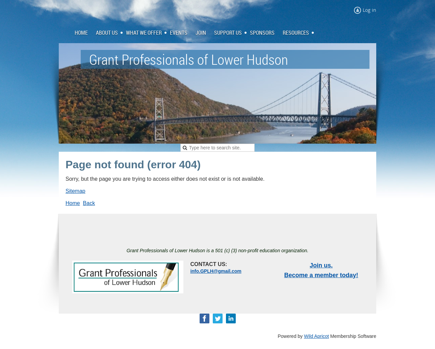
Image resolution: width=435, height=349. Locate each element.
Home (73, 203)
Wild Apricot (316, 336)
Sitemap (75, 191)
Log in (369, 10)
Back (89, 203)
